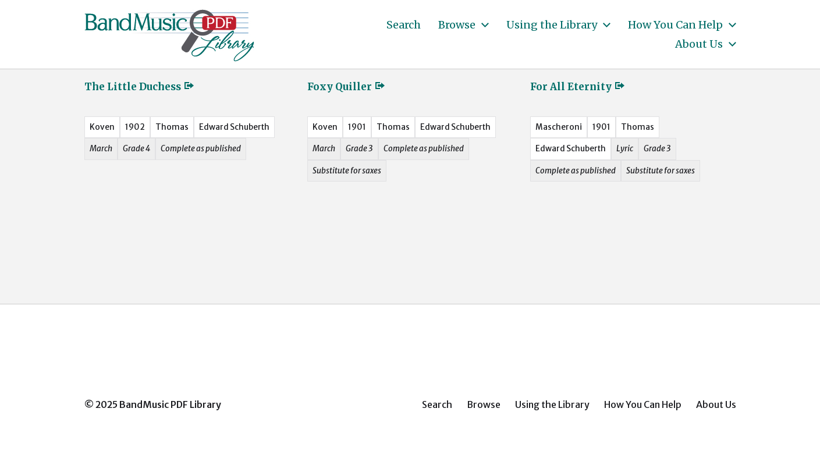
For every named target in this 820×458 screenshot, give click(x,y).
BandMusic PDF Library (170, 404)
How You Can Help (675, 25)
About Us (699, 44)
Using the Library (551, 25)
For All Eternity (578, 86)
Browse (456, 25)
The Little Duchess (139, 86)
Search (403, 25)
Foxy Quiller (346, 86)
